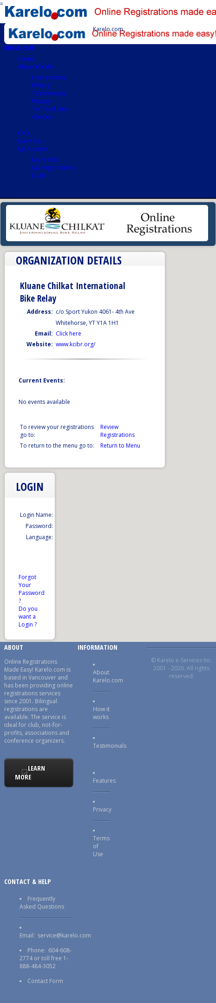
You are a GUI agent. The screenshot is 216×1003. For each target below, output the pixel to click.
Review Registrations (117, 431)
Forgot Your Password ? (32, 589)
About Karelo (35, 67)
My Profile (45, 160)
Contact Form (45, 981)
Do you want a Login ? (28, 616)
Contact (42, 117)
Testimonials (48, 93)
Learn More (30, 772)
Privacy (41, 101)
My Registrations (53, 168)
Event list (29, 141)
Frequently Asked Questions (42, 903)
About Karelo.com (108, 676)
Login (39, 175)
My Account (33, 149)
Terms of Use (49, 109)
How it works (49, 77)
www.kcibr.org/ (75, 344)
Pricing (41, 85)
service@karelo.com (64, 935)
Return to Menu (120, 445)
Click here (68, 333)
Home (26, 59)
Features (104, 781)
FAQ (23, 133)
